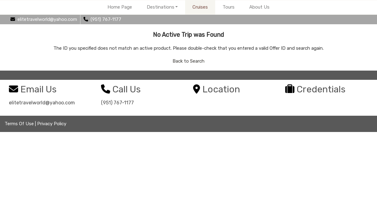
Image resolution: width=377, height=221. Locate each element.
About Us (259, 7)
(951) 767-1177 (117, 103)
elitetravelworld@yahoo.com (42, 103)
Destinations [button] (160, 7)
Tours (229, 7)
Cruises (200, 7)
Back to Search (188, 61)
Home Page (119, 7)
